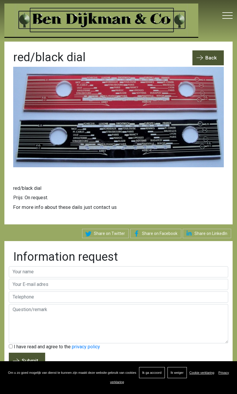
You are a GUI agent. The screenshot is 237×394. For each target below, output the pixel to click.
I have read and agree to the (54, 346)
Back (211, 58)
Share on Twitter (104, 234)
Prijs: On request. (30, 197)
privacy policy (86, 346)
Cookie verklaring (201, 372)
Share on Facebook (154, 234)
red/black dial (27, 188)
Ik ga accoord (152, 372)
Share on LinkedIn (205, 233)
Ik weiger (177, 372)
